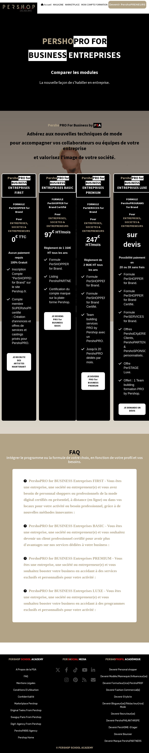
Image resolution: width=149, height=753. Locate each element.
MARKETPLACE (72, 4)
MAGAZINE (58, 4)
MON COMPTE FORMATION (94, 4)
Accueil (46, 4)
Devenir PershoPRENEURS (127, 4)
